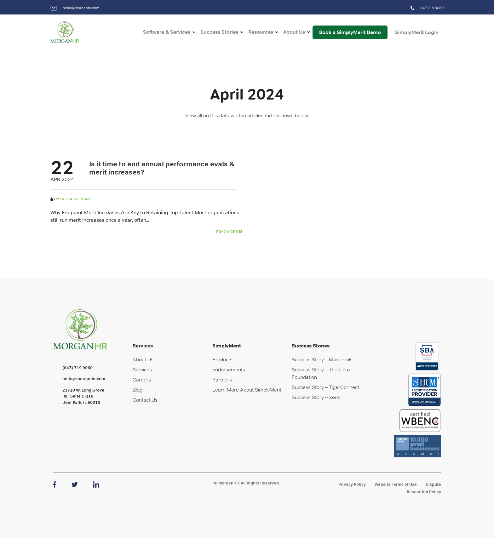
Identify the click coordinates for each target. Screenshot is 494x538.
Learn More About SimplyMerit (246, 389)
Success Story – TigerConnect (325, 387)
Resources (260, 32)
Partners (222, 379)
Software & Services (166, 32)
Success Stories (219, 32)
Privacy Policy (352, 484)
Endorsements (228, 369)
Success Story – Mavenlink (322, 359)
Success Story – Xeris (316, 397)
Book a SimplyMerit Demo (350, 32)
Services (142, 369)
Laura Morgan (75, 199)
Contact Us (145, 400)
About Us (294, 32)
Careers (142, 379)
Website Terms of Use (396, 484)
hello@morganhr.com (74, 7)
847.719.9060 (427, 7)
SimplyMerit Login (417, 32)
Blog (137, 389)
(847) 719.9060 (77, 367)
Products (222, 359)
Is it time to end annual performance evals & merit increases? (161, 167)
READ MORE (229, 231)
